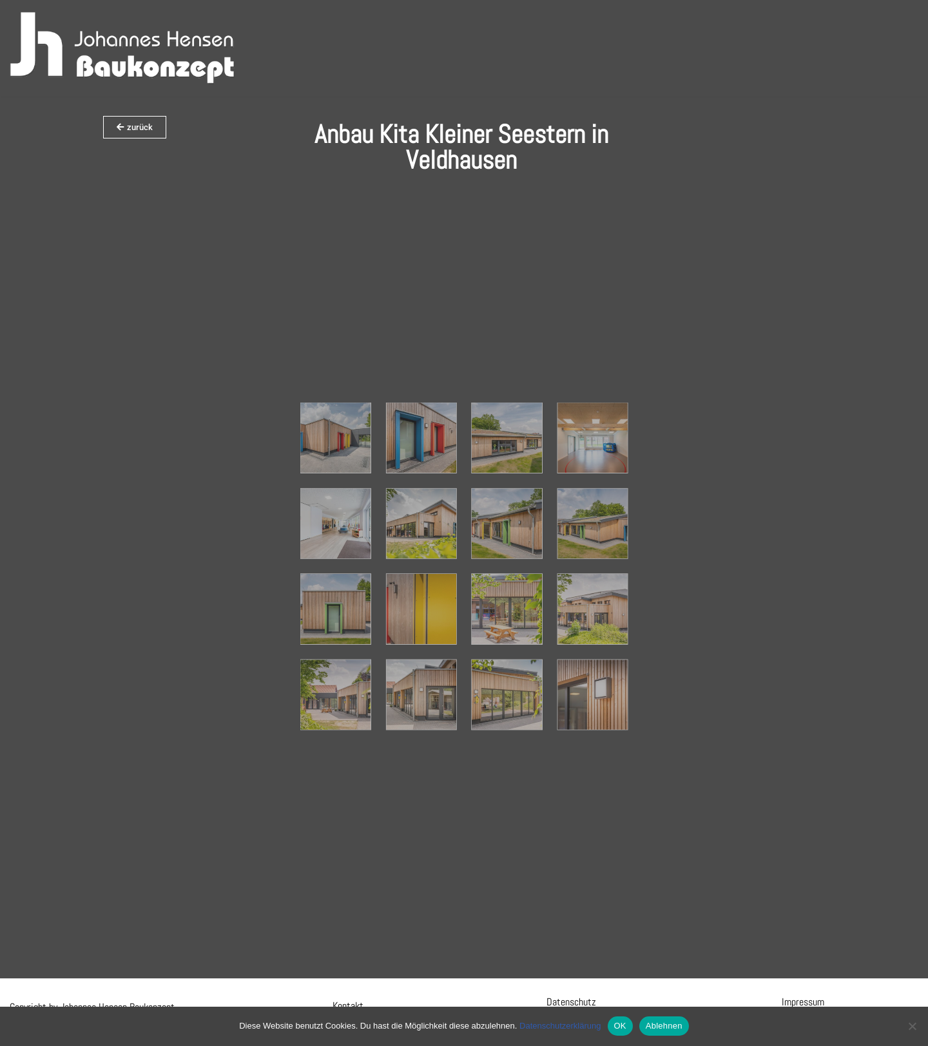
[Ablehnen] (911, 1026)
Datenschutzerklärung (560, 1026)
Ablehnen (664, 1026)
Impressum (803, 1002)
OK (620, 1026)
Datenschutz (571, 1002)
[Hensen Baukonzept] (122, 48)
